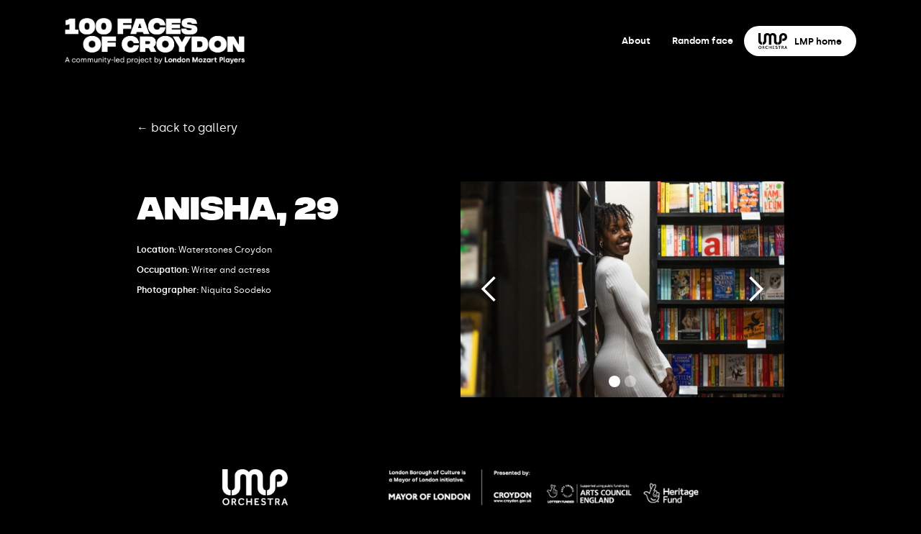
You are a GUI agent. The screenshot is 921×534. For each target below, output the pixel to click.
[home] (155, 41)
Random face (702, 40)
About (636, 40)
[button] (489, 289)
